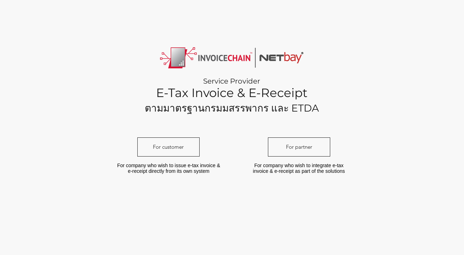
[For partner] (299, 147)
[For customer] (168, 147)
